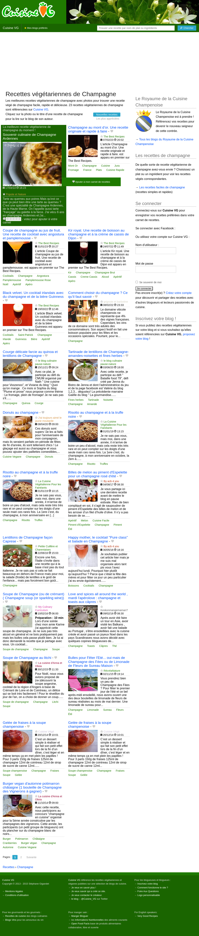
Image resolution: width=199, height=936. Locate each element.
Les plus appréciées (107, 118)
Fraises (54, 770)
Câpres (103, 645)
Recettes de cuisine (15, 916)
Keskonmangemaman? (114, 610)
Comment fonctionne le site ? (152, 887)
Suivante (31, 857)
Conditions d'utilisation (17, 895)
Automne (8, 847)
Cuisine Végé (46, 731)
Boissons (73, 585)
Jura (117, 165)
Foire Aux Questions (148, 891)
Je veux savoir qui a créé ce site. (88, 891)
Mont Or (73, 165)
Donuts (49, 456)
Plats (99, 169)
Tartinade (93, 399)
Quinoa (26, 403)
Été (70, 529)
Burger (7, 838)
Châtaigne (39, 838)
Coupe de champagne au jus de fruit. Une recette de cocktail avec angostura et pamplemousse (33, 234)
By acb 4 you (111, 481)
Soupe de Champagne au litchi (27, 658)
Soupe (56, 649)
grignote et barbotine (116, 301)
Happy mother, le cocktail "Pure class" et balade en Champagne (98, 539)
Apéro (28, 284)
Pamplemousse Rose (38, 280)
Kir (69, 272)
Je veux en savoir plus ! (83, 887)
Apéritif (17, 284)
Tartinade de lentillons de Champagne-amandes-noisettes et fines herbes (98, 354)
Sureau (107, 709)
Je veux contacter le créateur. (86, 895)
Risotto (91, 463)
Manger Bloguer (79, 916)
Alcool (105, 276)
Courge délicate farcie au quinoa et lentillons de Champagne (30, 354)
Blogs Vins (10, 919)
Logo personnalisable (148, 895)
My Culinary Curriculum (43, 608)
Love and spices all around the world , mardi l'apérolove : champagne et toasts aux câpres (98, 598)
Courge (39, 403)
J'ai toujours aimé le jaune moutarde (48, 419)
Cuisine (105, 165)
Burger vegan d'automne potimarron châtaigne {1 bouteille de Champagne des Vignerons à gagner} (32, 787)
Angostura (43, 275)
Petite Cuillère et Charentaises (46, 548)
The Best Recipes (114, 136)
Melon (84, 520)
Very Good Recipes (147, 916)
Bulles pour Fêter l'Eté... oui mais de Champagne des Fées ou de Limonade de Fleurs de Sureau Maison (98, 661)
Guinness (21, 339)
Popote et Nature (16, 194)
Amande (92, 404)
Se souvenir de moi (150, 282)
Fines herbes (75, 399)
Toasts (91, 645)
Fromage (73, 169)
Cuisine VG (11, 28)
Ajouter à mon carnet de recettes (91, 181)
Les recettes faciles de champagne (162, 187)
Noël (5, 284)
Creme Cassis (89, 276)
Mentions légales (14, 891)
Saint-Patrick (25, 334)
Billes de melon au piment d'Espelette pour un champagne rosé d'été (97, 474)
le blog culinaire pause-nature (46, 362)
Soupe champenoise (15, 770)
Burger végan (29, 843)
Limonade (93, 709)
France (87, 169)
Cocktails (8, 275)
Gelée (18, 774)
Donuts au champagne (20, 412)
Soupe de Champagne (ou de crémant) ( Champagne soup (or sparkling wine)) (33, 596)
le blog (74, 898)
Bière (34, 339)
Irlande (7, 339)
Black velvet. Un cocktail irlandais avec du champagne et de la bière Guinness (33, 295)
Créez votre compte (179, 292)
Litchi (55, 701)
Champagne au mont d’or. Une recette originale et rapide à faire (98, 129)
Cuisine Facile (100, 520)
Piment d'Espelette (79, 524)
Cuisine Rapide (115, 169)
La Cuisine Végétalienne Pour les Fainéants (113, 425)
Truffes (104, 463)
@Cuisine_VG (88, 898)
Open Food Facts (80, 923)
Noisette (108, 399)
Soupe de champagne (16, 649)
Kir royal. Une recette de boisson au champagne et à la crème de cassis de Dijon (98, 234)
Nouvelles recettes (106, 114)
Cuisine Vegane (12, 456)
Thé (114, 645)
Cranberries (10, 843)
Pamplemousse (12, 280)
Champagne (89, 165)
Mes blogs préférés (35, 28)
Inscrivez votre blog (147, 883)
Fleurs (119, 709)
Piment (118, 524)
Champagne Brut (105, 272)
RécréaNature (112, 670)
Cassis (72, 276)
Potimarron (21, 838)
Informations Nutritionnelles (89, 919)
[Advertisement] (99, 61)
